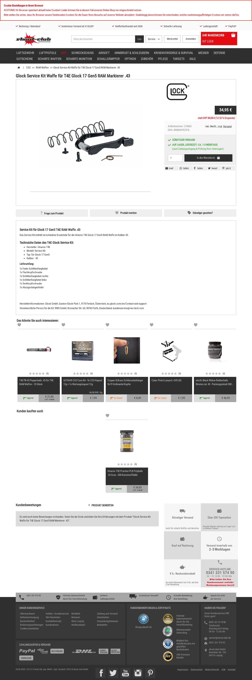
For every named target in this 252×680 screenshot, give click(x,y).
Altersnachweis (27, 613)
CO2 (63, 53)
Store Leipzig (77, 621)
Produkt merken (128, 213)
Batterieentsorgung (29, 617)
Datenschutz (197, 669)
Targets (178, 59)
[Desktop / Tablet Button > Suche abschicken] (139, 39)
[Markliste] (19, 325)
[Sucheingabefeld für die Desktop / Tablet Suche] (103, 39)
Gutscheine (24, 59)
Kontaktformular (53, 621)
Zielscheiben (103, 617)
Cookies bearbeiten (29, 628)
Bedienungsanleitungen (31, 624)
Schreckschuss (82, 53)
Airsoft (104, 53)
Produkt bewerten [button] (102, 505)
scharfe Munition (79, 59)
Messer (203, 53)
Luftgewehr (25, 53)
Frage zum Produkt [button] (53, 213)
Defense (219, 53)
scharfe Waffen (49, 59)
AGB (223, 669)
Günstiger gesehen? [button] (203, 213)
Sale (192, 59)
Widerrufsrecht (212, 669)
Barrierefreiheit (27, 621)
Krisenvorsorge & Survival (173, 53)
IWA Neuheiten (53, 617)
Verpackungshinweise (107, 621)
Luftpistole (47, 53)
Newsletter (102, 624)
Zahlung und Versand (107, 613)
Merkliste (75, 613)
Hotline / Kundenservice (57, 613)
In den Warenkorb (206, 157)
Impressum (182, 669)
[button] (226, 168)
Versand (227, 126)
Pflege (163, 59)
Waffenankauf (78, 624)
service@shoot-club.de (220, 637)
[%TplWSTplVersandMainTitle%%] (44, 656)
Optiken (130, 59)
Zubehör (147, 59)
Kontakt (231, 669)
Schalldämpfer (108, 59)
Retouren (75, 617)
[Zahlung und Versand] (96, 653)
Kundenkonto (52, 624)
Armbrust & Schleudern (131, 53)
